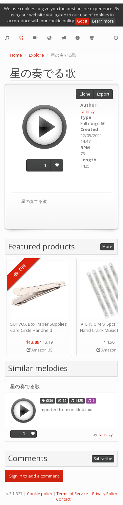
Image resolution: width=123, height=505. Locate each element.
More (107, 246)
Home (16, 55)
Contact (63, 499)
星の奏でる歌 (25, 386)
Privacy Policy (104, 493)
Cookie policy (39, 493)
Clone (84, 94)
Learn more (103, 21)
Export (103, 94)
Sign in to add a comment (34, 476)
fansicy (87, 111)
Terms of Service (72, 493)
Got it (82, 21)
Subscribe (103, 458)
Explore (36, 55)
